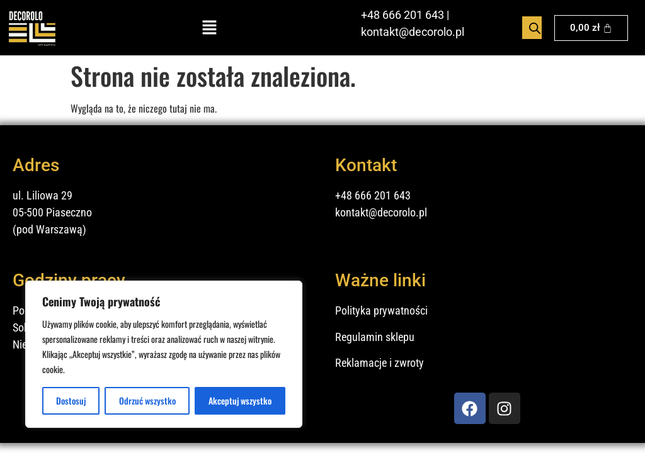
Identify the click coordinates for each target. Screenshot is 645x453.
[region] (163, 354)
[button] (209, 28)
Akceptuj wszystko (239, 400)
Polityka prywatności (381, 310)
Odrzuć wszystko (147, 400)
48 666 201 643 (405, 14)
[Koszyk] (591, 28)
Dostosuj (71, 400)
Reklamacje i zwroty (379, 362)
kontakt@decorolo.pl (412, 31)
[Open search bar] (534, 28)
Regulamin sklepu (374, 337)
